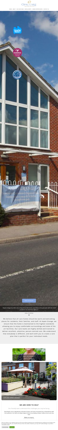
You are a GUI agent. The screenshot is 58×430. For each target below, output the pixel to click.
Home (10, 9)
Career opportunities (37, 9)
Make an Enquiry (29, 300)
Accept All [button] (12, 427)
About (14, 9)
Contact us (46, 9)
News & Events (28, 9)
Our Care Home (20, 9)
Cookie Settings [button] (5, 427)
